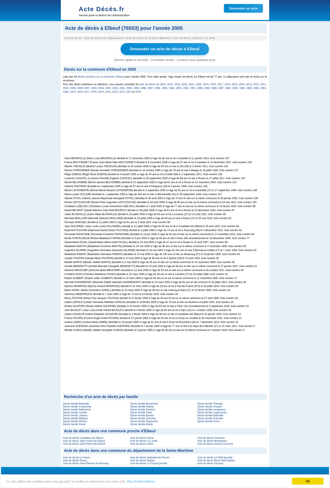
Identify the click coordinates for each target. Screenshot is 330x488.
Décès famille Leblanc (75, 415)
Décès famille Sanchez (143, 418)
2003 (108, 88)
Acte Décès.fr (102, 8)
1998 (143, 88)
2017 (220, 84)
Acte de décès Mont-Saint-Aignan (216, 460)
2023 (177, 84)
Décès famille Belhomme (77, 409)
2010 (66, 88)
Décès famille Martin (141, 424)
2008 (80, 88)
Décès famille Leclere (75, 412)
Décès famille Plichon (75, 421)
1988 (214, 88)
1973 (115, 91)
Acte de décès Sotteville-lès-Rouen (149, 457)
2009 (73, 88)
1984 (242, 88)
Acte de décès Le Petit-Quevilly (215, 457)
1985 (235, 88)
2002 (115, 88)
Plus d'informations (141, 481)
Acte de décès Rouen (75, 460)
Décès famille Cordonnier (77, 406)
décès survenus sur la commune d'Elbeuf (101, 76)
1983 (249, 88)
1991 (193, 88)
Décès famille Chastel (209, 406)
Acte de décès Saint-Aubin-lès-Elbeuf (84, 440)
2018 (213, 84)
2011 (263, 84)
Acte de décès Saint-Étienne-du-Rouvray (86, 463)
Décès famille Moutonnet (144, 403)
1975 (101, 91)
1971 (129, 91)
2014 (242, 84)
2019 (206, 84)
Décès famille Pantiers (142, 409)
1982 (256, 88)
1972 (122, 91)
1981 (263, 88)
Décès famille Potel (141, 412)
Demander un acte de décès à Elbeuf (165, 49)
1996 (157, 88)
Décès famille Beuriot (142, 415)
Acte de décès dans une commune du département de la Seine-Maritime (128, 450)
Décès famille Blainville (210, 415)
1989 (207, 88)
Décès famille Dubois (142, 406)
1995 (164, 88)
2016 (227, 84)
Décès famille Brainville (76, 403)
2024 (170, 84)
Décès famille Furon (208, 421)
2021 (191, 84)
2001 (122, 88)
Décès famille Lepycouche (212, 412)
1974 (108, 91)
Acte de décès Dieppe (142, 460)
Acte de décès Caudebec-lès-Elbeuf (83, 437)
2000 (129, 88)
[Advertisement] (165, 127)
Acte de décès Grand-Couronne (215, 443)
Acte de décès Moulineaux (212, 440)
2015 (234, 84)
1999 (136, 88)
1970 (138, 91)
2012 (256, 84)
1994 (171, 88)
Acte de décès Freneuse (211, 437)
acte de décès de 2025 (153, 84)
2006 (94, 88)
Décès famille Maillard (75, 418)
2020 (199, 84)
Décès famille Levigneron (211, 409)
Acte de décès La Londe (143, 440)
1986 (228, 88)
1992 (186, 88)
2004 (101, 88)
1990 (200, 88)
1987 (221, 88)
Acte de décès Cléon (141, 443)
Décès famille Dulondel (210, 418)
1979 (73, 91)
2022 (184, 84)
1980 (66, 91)
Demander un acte (243, 8)
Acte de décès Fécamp (210, 463)
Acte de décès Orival (141, 437)
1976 (94, 91)
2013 (249, 84)
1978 (80, 91)
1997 (150, 88)
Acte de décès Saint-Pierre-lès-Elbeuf (84, 443)
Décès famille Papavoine (144, 421)
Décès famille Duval (74, 424)
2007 (87, 88)
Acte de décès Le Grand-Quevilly (148, 463)
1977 (87, 91)
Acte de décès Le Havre (76, 457)
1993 (178, 88)
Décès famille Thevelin (210, 403)
